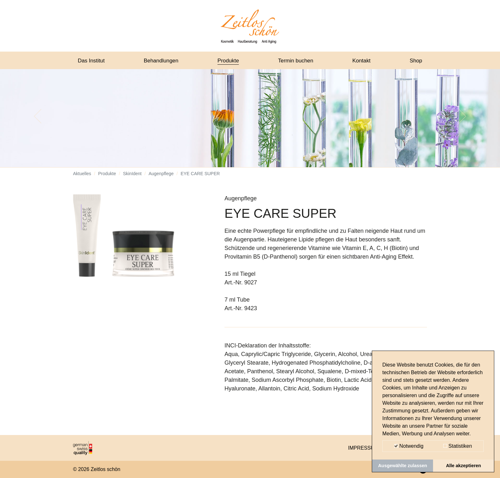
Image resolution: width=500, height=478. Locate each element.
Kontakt (362, 61)
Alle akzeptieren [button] (463, 465)
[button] (37, 121)
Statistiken (457, 446)
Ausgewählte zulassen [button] (402, 465)
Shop (415, 61)
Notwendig (408, 446)
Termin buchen (296, 61)
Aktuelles (82, 178)
